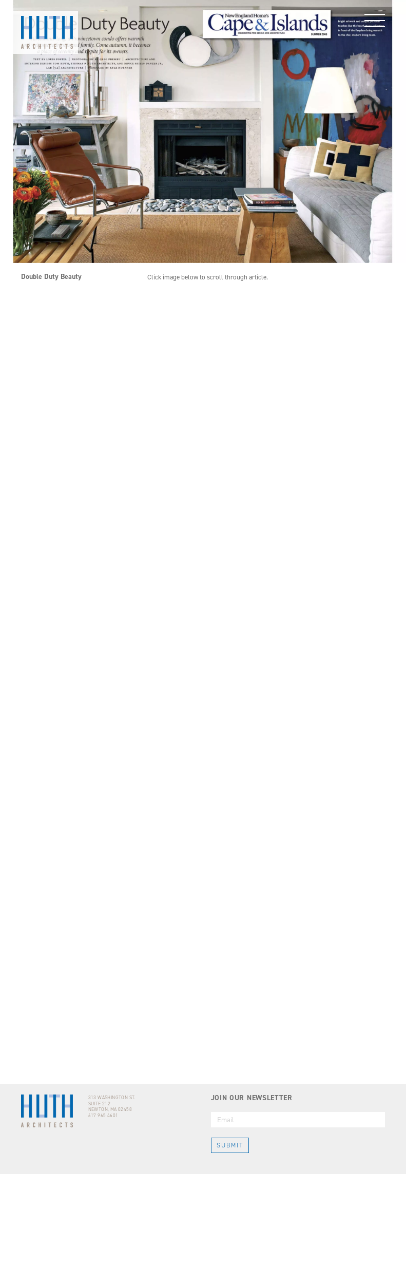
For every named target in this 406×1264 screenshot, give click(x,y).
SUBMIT (230, 1236)
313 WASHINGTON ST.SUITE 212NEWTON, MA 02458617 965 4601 (112, 1196)
